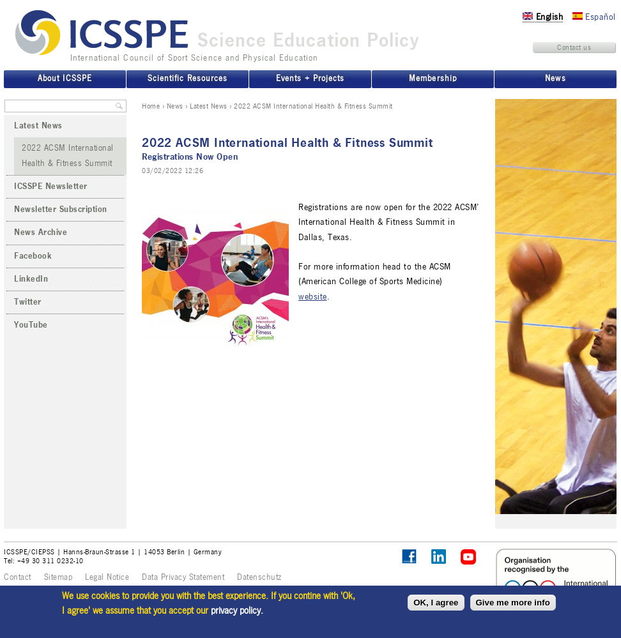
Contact (17, 577)
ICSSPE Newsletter (51, 186)
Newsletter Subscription (60, 209)
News (175, 106)
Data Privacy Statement (183, 577)
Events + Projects (310, 78)
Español (594, 17)
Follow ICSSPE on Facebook (409, 557)
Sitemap (58, 577)
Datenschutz (259, 577)
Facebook (33, 256)
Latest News (208, 106)
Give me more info (513, 602)
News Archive (40, 232)
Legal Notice (107, 577)
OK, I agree (435, 602)
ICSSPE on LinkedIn (439, 557)
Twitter (28, 302)
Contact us (574, 47)
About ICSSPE (64, 78)
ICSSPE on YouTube (469, 557)
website (312, 296)
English (543, 17)
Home (151, 106)
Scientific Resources (187, 78)
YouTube (31, 325)
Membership (432, 78)
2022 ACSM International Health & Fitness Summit (68, 155)
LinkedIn (31, 279)
